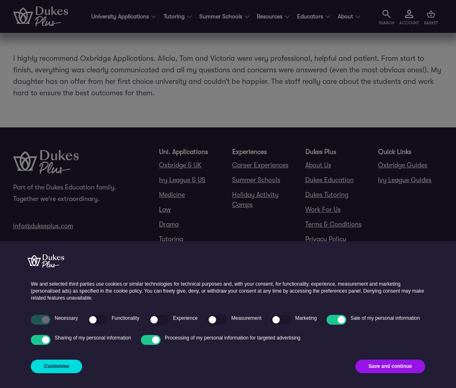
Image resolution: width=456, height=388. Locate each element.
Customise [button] (56, 366)
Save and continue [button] (390, 366)
